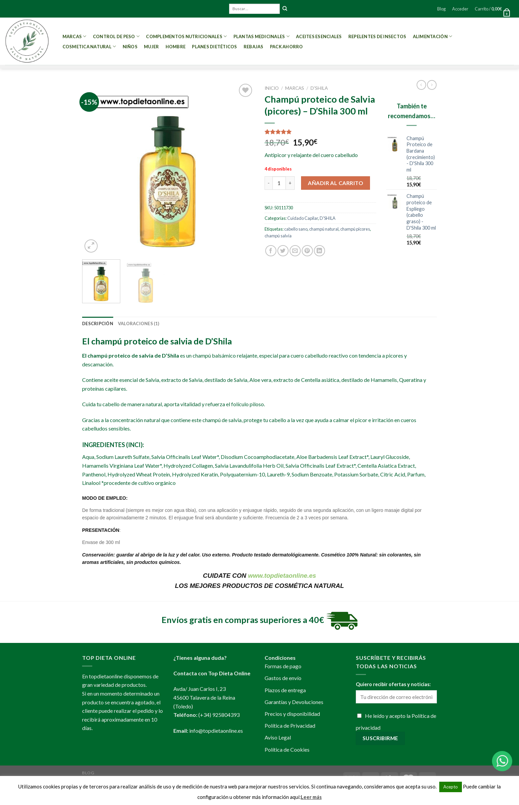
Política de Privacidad (290, 725)
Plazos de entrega (285, 690)
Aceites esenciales (319, 36)
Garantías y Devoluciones (294, 702)
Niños (130, 46)
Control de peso (116, 36)
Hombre (176, 46)
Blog (441, 8)
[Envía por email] (295, 250)
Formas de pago (283, 666)
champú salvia (278, 235)
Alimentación (432, 36)
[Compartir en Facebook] (270, 250)
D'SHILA (319, 88)
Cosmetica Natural (89, 46)
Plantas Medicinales (261, 36)
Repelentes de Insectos (377, 36)
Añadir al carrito (335, 183)
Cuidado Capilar (302, 218)
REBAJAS (254, 46)
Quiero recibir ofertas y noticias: (393, 684)
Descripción (97, 323)
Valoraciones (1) (138, 323)
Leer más (311, 797)
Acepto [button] (450, 786)
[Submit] (285, 9)
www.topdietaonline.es (282, 575)
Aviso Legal (278, 737)
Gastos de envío (283, 678)
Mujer (151, 46)
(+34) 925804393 (219, 714)
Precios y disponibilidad (292, 713)
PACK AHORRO (286, 46)
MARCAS (74, 36)
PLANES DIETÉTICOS (214, 46)
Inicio (272, 88)
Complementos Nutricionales (186, 36)
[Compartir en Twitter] (283, 250)
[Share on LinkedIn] (319, 250)
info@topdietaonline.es (216, 730)
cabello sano (295, 229)
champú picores (355, 229)
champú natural (324, 229)
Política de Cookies (287, 749)
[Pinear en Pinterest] (307, 250)
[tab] (97, 323)
